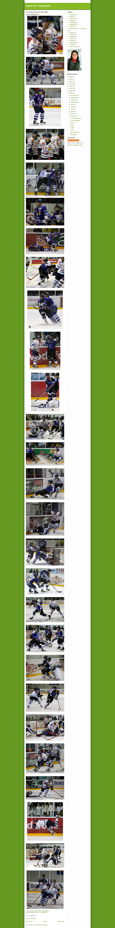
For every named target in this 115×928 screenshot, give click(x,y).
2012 (71, 83)
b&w (72, 130)
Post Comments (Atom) (40, 925)
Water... (73, 125)
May (72, 109)
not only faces (75, 132)
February (74, 116)
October (73, 100)
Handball (72, 24)
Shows (72, 38)
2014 (71, 79)
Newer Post (29, 921)
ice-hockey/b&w (75, 120)
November (74, 97)
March (73, 113)
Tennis (72, 44)
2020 (71, 77)
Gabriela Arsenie (74, 140)
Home (45, 921)
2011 (71, 86)
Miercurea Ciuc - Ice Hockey (38, 912)
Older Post (61, 921)
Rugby (72, 36)
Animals (72, 14)
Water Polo (73, 46)
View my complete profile (74, 145)
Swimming (73, 42)
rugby (72, 127)
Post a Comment (31, 918)
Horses (72, 26)
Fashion (72, 18)
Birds (71, 16)
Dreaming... (74, 134)
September (74, 102)
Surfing (72, 40)
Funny (72, 123)
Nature (72, 32)
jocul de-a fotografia (38, 5)
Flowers (72, 20)
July (72, 104)
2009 (71, 90)
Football (72, 22)
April (72, 111)
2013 (71, 81)
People (72, 34)
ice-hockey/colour (76, 118)
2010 (71, 88)
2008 (71, 93)
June (72, 106)
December (74, 95)
